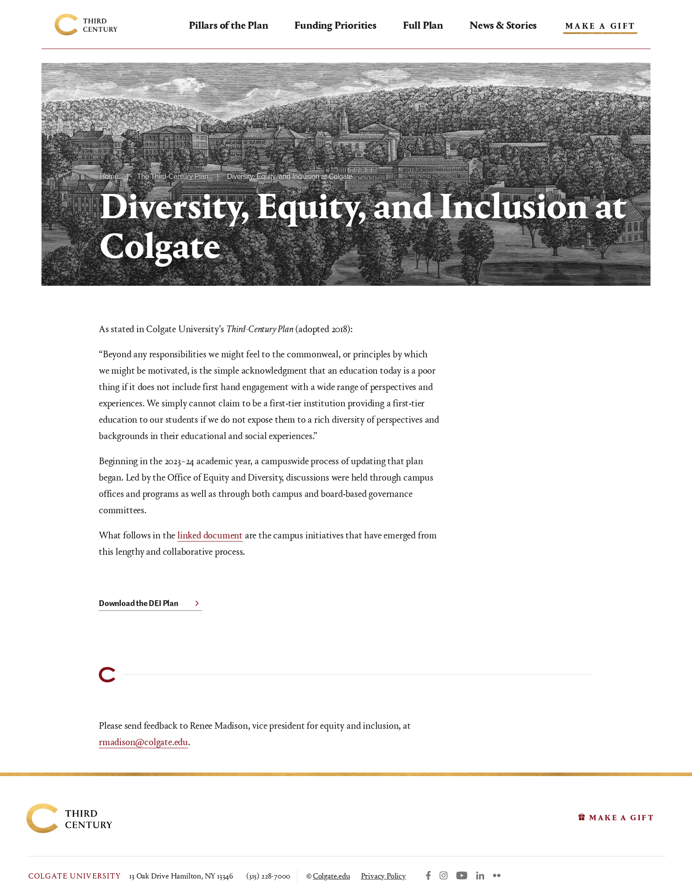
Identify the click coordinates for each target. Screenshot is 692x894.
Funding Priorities (335, 25)
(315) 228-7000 (268, 876)
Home (109, 176)
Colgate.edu (331, 876)
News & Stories (503, 25)
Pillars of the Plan (228, 25)
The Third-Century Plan (172, 176)
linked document (210, 535)
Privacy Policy (383, 876)
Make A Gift (600, 26)
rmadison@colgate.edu (143, 742)
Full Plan (423, 25)
